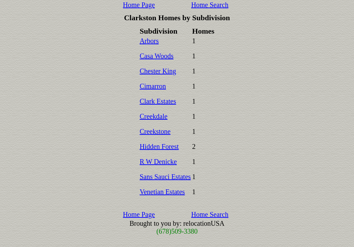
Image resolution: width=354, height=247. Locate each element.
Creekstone (155, 131)
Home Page (139, 5)
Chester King (158, 71)
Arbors (149, 41)
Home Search (209, 5)
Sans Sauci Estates (165, 176)
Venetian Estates (162, 192)
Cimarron (153, 86)
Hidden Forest (159, 146)
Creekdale (154, 116)
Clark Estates (158, 101)
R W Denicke (158, 161)
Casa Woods (157, 56)
